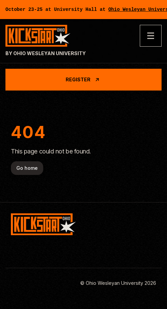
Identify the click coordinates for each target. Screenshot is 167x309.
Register (83, 79)
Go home (27, 168)
